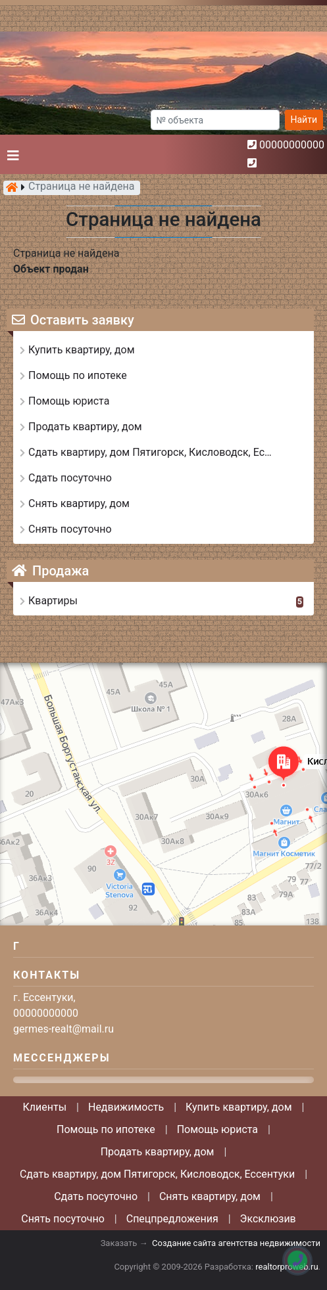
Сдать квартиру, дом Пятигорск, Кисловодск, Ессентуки (157, 1174)
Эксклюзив (268, 1218)
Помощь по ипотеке (106, 1129)
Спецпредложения (172, 1218)
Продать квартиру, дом (157, 1151)
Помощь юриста (217, 1129)
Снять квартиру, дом (210, 1196)
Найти (304, 119)
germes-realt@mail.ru (63, 1029)
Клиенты (45, 1107)
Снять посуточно (63, 1218)
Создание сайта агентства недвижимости (236, 1243)
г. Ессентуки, (44, 997)
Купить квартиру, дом (239, 1107)
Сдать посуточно (96, 1196)
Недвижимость (126, 1107)
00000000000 (291, 145)
